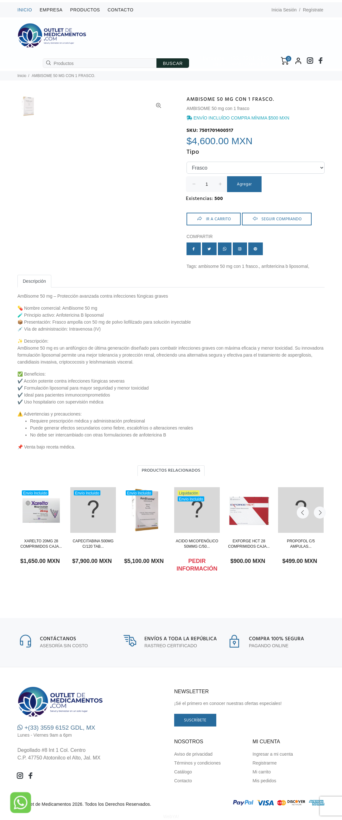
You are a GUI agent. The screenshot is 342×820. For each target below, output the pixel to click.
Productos (85, 9)
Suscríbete (195, 720)
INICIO (24, 9)
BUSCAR (173, 63)
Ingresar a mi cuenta (272, 754)
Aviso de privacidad (193, 754)
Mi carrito (261, 771)
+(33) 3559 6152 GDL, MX (56, 727)
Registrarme (264, 762)
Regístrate (313, 10)
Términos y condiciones (197, 762)
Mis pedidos (264, 780)
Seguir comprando (277, 219)
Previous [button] (303, 471)
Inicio (21, 76)
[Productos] (100, 63)
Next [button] (318, 471)
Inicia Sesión (283, 10)
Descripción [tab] (34, 281)
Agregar (244, 184)
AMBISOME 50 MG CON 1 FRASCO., (229, 266)
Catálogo (183, 771)
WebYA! (171, 816)
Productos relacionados (171, 470)
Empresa (51, 9)
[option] (27, 109)
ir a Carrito (213, 219)
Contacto (121, 9)
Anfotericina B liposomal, (285, 266)
